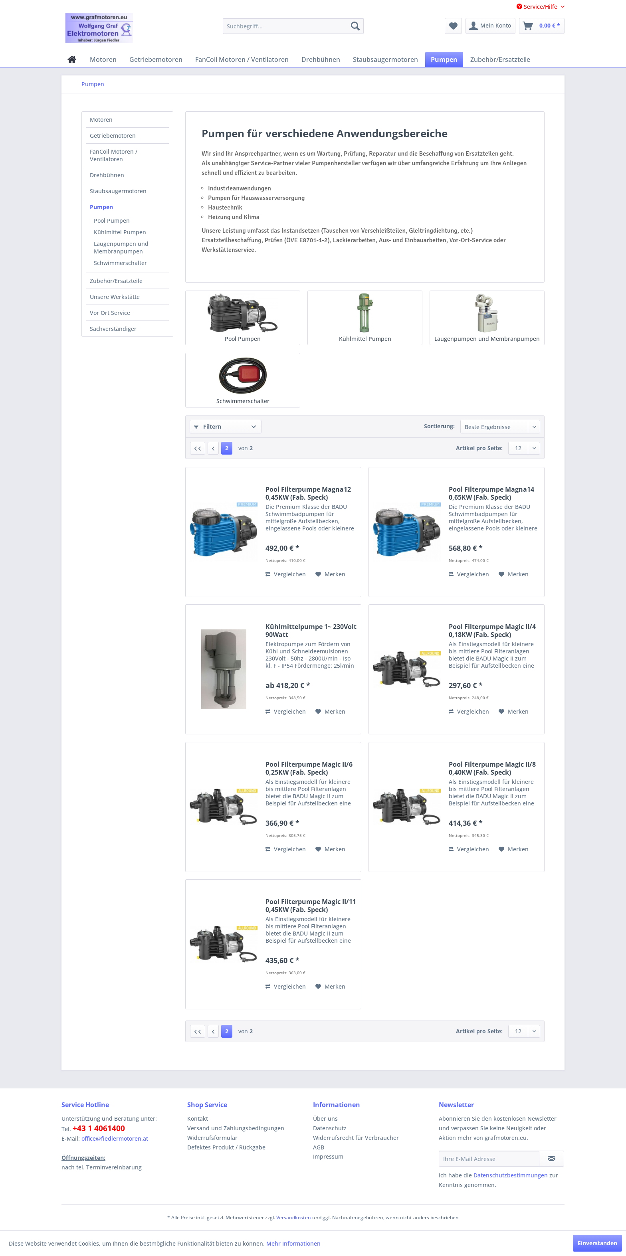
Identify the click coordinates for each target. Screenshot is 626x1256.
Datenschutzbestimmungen (510, 1175)
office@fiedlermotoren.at (114, 1138)
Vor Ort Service (110, 312)
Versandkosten (293, 1217)
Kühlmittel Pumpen (120, 232)
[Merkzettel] (453, 26)
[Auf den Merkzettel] (330, 574)
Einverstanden (597, 1243)
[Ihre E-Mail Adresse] (489, 1159)
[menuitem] (293, 26)
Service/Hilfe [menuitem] (538, 6)
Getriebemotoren (113, 135)
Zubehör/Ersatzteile (116, 281)
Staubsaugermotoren (118, 191)
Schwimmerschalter (120, 263)
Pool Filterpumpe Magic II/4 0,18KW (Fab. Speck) (492, 631)
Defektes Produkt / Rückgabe (226, 1147)
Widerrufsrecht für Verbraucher (356, 1137)
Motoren (101, 119)
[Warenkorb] (542, 26)
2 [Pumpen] (226, 448)
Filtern (207, 426)
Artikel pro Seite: (479, 448)
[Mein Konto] (490, 26)
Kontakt (197, 1118)
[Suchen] (355, 26)
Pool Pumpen (112, 220)
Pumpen (101, 207)
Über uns (325, 1118)
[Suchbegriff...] (293, 26)
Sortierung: (439, 426)
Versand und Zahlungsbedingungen (235, 1128)
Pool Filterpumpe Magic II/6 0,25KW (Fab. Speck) (309, 768)
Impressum (328, 1156)
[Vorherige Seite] (213, 448)
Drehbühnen (107, 175)
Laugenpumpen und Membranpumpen (121, 247)
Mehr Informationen (293, 1243)
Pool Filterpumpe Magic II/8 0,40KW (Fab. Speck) (492, 768)
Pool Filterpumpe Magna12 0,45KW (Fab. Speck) (308, 493)
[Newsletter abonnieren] (551, 1159)
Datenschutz (330, 1128)
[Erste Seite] (197, 448)
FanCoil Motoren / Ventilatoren (113, 155)
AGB (318, 1147)
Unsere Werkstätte (115, 297)
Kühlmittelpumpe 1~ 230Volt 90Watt (311, 631)
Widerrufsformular (212, 1137)
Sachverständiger (113, 328)
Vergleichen (285, 574)
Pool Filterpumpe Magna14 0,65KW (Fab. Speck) (491, 493)
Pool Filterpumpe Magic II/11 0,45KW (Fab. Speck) (310, 906)
